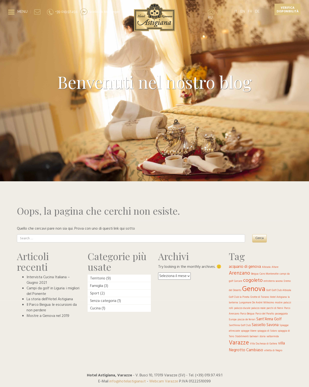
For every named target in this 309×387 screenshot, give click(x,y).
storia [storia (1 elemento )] (263, 337)
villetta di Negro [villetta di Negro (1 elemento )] (273, 351)
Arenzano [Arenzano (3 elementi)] (239, 273)
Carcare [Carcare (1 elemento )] (238, 281)
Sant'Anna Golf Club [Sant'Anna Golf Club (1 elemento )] (240, 325)
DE (257, 11)
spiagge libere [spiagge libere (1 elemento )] (248, 331)
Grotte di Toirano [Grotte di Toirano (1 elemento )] (259, 297)
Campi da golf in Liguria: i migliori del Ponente (53, 291)
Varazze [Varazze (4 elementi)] (239, 343)
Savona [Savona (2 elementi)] (273, 325)
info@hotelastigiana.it (127, 381)
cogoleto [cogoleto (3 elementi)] (253, 281)
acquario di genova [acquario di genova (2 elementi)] (245, 266)
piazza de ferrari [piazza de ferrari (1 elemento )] (246, 320)
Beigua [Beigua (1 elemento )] (255, 274)
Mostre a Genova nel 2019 (48, 316)
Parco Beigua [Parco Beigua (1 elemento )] (247, 314)
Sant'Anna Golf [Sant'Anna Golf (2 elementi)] (269, 319)
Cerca (259, 238)
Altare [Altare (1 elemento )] (275, 267)
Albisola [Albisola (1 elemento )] (266, 267)
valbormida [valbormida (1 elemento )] (273, 337)
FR (250, 11)
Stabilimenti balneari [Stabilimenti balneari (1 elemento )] (247, 337)
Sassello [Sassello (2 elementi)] (259, 325)
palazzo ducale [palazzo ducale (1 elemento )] (242, 308)
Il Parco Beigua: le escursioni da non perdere (52, 308)
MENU (22, 12)
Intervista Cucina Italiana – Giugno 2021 (48, 280)
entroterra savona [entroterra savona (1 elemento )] (273, 281)
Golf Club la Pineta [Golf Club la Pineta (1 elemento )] (239, 297)
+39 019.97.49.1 (61, 12)
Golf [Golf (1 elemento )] (268, 290)
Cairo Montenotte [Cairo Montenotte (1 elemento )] (269, 274)
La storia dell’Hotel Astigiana (50, 299)
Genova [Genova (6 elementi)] (253, 289)
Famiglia (96, 286)
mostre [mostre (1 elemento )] (278, 303)
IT (236, 11)
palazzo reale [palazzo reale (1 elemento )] (258, 308)
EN (242, 11)
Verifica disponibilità (288, 9)
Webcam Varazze (163, 381)
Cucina (95, 308)
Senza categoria (103, 301)
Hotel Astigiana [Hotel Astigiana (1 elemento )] (278, 297)
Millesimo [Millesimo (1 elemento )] (268, 303)
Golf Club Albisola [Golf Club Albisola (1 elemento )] (281, 290)
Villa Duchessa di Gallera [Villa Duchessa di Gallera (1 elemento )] (263, 344)
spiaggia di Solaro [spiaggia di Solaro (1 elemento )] (267, 331)
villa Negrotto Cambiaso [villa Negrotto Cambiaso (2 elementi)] (257, 346)
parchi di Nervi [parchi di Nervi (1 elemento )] (275, 308)
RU (210, 17)
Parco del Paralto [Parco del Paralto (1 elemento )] (264, 314)
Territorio (97, 278)
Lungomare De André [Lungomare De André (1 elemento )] (250, 303)
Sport (94, 293)
